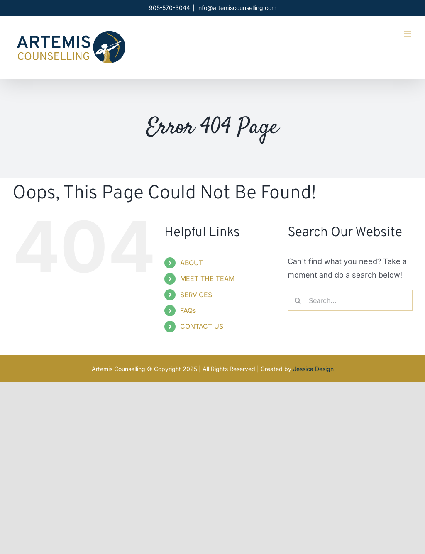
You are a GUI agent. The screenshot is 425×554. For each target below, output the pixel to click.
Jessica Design (313, 368)
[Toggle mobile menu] (408, 33)
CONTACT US (201, 326)
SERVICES (196, 294)
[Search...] (350, 300)
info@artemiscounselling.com (236, 7)
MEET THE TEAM (207, 278)
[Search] (298, 300)
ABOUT (191, 263)
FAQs (188, 310)
